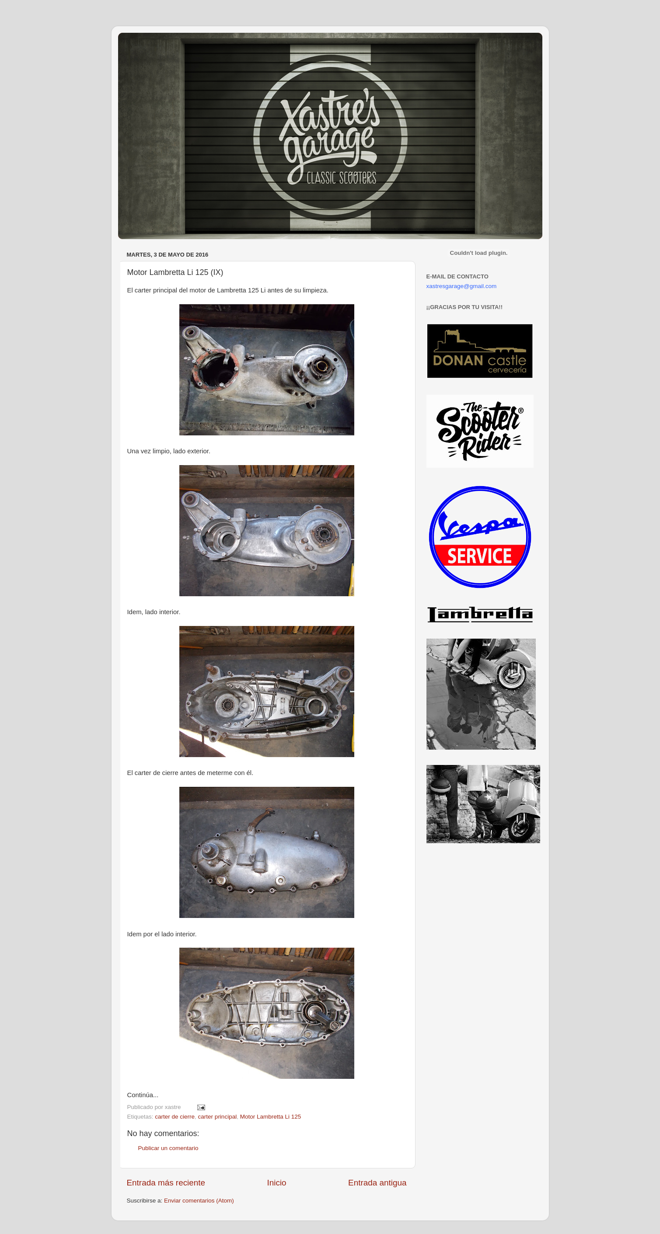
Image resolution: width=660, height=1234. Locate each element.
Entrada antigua (377, 1182)
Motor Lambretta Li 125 (270, 1116)
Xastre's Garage (144, 44)
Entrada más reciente (166, 1182)
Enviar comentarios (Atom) (199, 1200)
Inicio (276, 1182)
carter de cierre (175, 1116)
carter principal (217, 1116)
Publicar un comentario (168, 1148)
